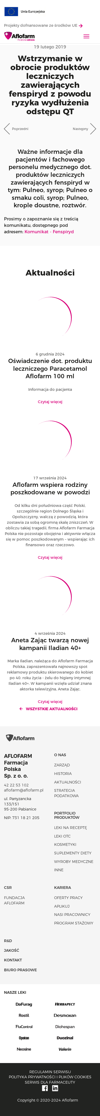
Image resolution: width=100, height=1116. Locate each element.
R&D (8, 940)
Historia (63, 773)
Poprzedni (20, 129)
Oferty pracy (68, 897)
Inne (58, 869)
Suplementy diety (72, 853)
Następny (80, 129)
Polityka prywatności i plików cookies (50, 1077)
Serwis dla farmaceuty (50, 1082)
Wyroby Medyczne (73, 861)
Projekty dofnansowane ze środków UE (43, 25)
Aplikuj (62, 906)
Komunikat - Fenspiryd (49, 231)
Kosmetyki (65, 844)
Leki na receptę (70, 827)
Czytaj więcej (50, 401)
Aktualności (67, 782)
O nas (60, 754)
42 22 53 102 (16, 785)
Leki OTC (62, 836)
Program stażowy (73, 923)
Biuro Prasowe (20, 970)
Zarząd (62, 765)
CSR (8, 887)
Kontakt (13, 960)
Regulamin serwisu (50, 1071)
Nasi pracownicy (72, 914)
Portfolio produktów (66, 815)
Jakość (11, 950)
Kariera (62, 887)
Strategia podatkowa (66, 793)
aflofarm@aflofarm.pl (23, 790)
